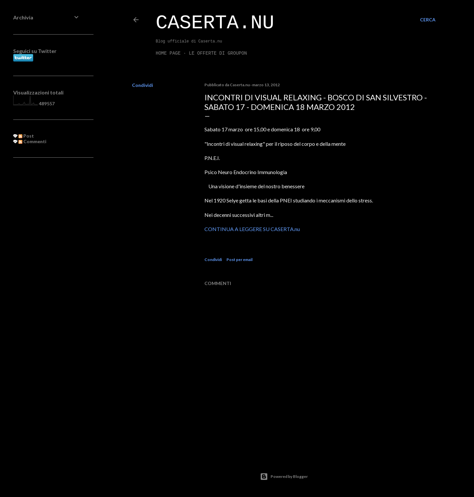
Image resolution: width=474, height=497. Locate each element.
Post (26, 136)
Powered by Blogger (284, 477)
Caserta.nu (215, 23)
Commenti (32, 141)
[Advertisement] (46, 269)
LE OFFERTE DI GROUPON (218, 53)
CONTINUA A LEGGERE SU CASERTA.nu (252, 229)
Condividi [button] (142, 85)
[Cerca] (427, 20)
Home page (168, 53)
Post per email (239, 259)
